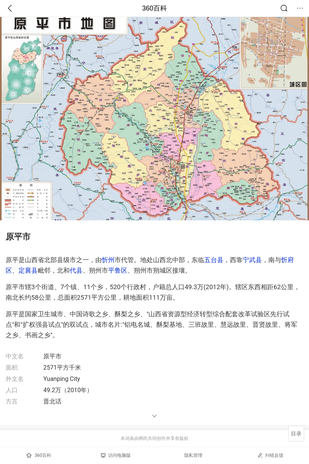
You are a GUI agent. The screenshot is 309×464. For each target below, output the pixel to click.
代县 (76, 270)
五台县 (213, 260)
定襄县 (28, 270)
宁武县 (252, 260)
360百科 (154, 8)
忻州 (108, 260)
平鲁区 (117, 270)
